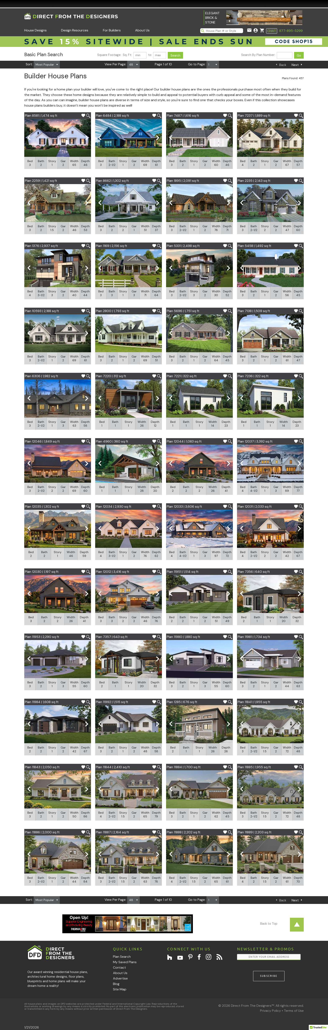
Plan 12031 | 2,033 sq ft (255, 506)
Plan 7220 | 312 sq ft (111, 376)
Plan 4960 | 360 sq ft (112, 441)
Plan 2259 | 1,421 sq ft (41, 180)
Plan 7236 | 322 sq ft (253, 376)
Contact (119, 967)
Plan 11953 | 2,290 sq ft (42, 637)
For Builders (112, 30)
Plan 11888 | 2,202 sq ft (183, 832)
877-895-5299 (291, 30)
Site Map (119, 989)
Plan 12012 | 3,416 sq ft (112, 571)
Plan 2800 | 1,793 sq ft (112, 311)
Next (295, 65)
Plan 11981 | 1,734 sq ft (254, 637)
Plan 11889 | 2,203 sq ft (255, 832)
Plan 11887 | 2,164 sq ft (112, 832)
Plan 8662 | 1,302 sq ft (112, 180)
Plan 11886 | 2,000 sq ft (42, 832)
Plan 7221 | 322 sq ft (182, 376)
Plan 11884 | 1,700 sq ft (184, 767)
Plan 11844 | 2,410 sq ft (113, 767)
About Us (142, 30)
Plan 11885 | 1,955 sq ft (254, 767)
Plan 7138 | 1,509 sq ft (254, 311)
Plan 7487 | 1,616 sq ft (183, 115)
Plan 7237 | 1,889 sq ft (254, 115)
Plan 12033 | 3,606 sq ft (184, 506)
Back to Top (268, 923)
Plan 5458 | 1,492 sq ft (254, 246)
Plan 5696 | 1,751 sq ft (183, 311)
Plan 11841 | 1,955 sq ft (254, 702)
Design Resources (74, 30)
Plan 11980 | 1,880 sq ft (183, 637)
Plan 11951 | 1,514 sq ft (183, 571)
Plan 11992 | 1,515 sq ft (112, 702)
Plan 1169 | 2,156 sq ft (111, 246)
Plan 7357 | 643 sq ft (112, 637)
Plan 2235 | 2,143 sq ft (254, 180)
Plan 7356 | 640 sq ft (254, 571)
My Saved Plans (125, 962)
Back (282, 65)
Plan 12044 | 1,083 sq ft (184, 441)
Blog (116, 984)
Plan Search (122, 956)
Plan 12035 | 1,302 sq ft (42, 506)
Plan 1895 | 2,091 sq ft (183, 180)
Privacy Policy (270, 1010)
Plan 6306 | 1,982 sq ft (41, 376)
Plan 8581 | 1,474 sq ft (41, 115)
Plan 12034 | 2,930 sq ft (113, 506)
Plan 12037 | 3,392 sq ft (255, 441)
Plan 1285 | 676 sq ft (182, 702)
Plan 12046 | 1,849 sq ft (42, 441)
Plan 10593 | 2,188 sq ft (42, 311)
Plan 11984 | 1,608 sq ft (42, 702)
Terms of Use (294, 1010)
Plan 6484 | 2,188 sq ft (112, 115)
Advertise (120, 978)
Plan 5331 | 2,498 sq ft (183, 246)
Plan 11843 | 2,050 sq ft (42, 767)
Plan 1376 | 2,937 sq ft (41, 246)
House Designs (35, 30)
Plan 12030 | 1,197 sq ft (42, 571)
